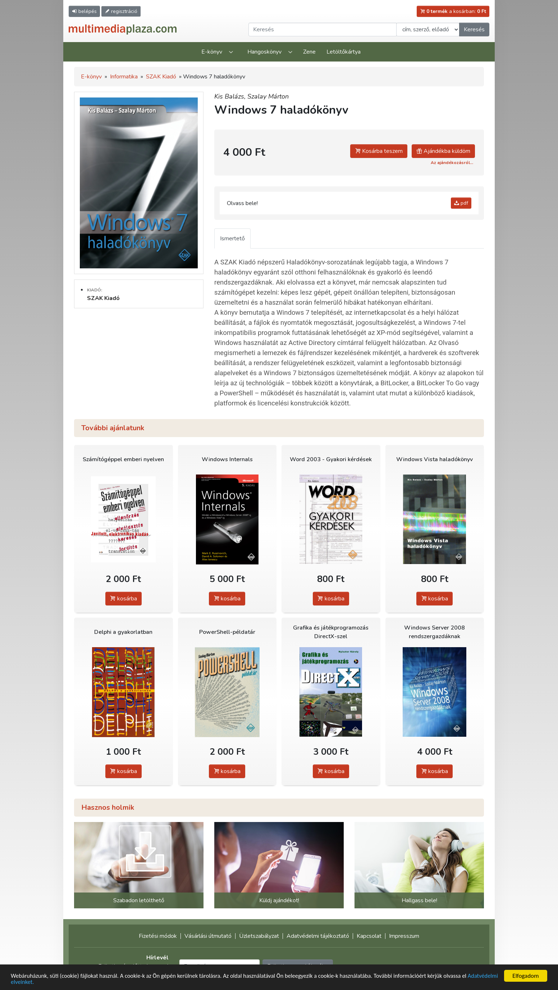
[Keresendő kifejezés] (322, 29)
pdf (461, 203)
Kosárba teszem (379, 151)
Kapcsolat (369, 936)
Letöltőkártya (343, 52)
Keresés (474, 29)
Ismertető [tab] (232, 238)
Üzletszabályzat (259, 936)
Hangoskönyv (264, 52)
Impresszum (404, 936)
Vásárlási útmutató (208, 936)
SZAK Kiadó (161, 77)
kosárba (123, 599)
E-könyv (211, 52)
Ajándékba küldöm (443, 151)
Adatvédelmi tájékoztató (318, 936)
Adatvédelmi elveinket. (39, 982)
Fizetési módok (158, 936)
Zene (309, 52)
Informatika (124, 77)
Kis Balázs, (230, 96)
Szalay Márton (268, 96)
